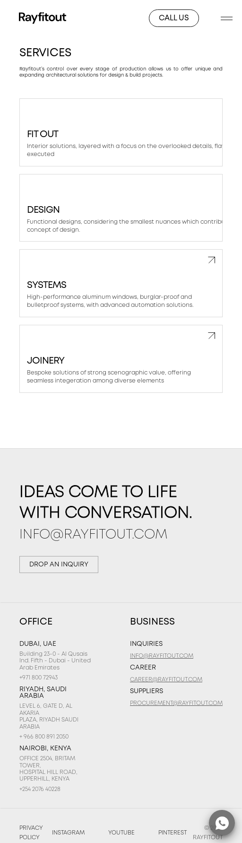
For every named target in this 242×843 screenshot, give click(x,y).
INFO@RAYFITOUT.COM (93, 535)
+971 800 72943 (38, 677)
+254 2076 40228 (39, 789)
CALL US (174, 18)
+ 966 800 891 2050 (44, 736)
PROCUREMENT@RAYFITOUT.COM (176, 703)
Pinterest (172, 832)
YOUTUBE (121, 832)
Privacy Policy (31, 833)
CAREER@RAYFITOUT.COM (166, 679)
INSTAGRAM (68, 832)
